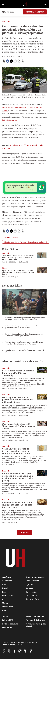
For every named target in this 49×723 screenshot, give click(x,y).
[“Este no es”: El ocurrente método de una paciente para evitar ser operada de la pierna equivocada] (42, 255)
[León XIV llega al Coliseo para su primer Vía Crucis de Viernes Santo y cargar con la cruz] (42, 270)
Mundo (4, 268)
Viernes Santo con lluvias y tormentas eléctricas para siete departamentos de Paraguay (24, 343)
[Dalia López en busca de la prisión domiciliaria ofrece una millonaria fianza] (42, 397)
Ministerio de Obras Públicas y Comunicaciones (22, 107)
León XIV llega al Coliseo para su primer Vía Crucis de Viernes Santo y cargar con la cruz (18, 272)
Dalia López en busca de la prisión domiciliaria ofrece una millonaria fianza (17, 399)
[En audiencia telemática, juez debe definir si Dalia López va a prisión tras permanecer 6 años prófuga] (42, 473)
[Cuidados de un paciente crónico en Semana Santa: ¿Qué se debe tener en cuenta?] (42, 502)
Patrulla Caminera (9, 120)
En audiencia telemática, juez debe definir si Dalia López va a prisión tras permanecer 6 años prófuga (17, 477)
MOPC (5, 110)
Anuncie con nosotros (35, 577)
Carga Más (24, 532)
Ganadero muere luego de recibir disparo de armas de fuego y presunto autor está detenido (25, 319)
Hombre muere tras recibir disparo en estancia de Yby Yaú (25, 351)
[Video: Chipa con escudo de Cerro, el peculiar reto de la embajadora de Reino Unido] (42, 448)
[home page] (24, 4)
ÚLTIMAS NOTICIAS (35, 12)
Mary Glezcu (23, 389)
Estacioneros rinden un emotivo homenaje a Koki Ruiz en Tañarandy (18, 373)
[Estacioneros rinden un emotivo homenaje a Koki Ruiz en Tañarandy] (42, 370)
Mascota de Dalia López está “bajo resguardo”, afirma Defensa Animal (18, 426)
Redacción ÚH (23, 262)
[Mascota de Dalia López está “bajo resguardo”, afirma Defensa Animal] (42, 423)
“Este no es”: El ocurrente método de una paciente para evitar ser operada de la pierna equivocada (18, 257)
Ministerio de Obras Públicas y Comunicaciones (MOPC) (25, 242)
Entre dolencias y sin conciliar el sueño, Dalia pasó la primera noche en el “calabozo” (25, 327)
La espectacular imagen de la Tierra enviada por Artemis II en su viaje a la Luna (24, 335)
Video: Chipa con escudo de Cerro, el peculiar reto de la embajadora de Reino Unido (16, 451)
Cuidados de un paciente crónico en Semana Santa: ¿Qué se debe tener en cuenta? (18, 504)
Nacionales (6, 21)
